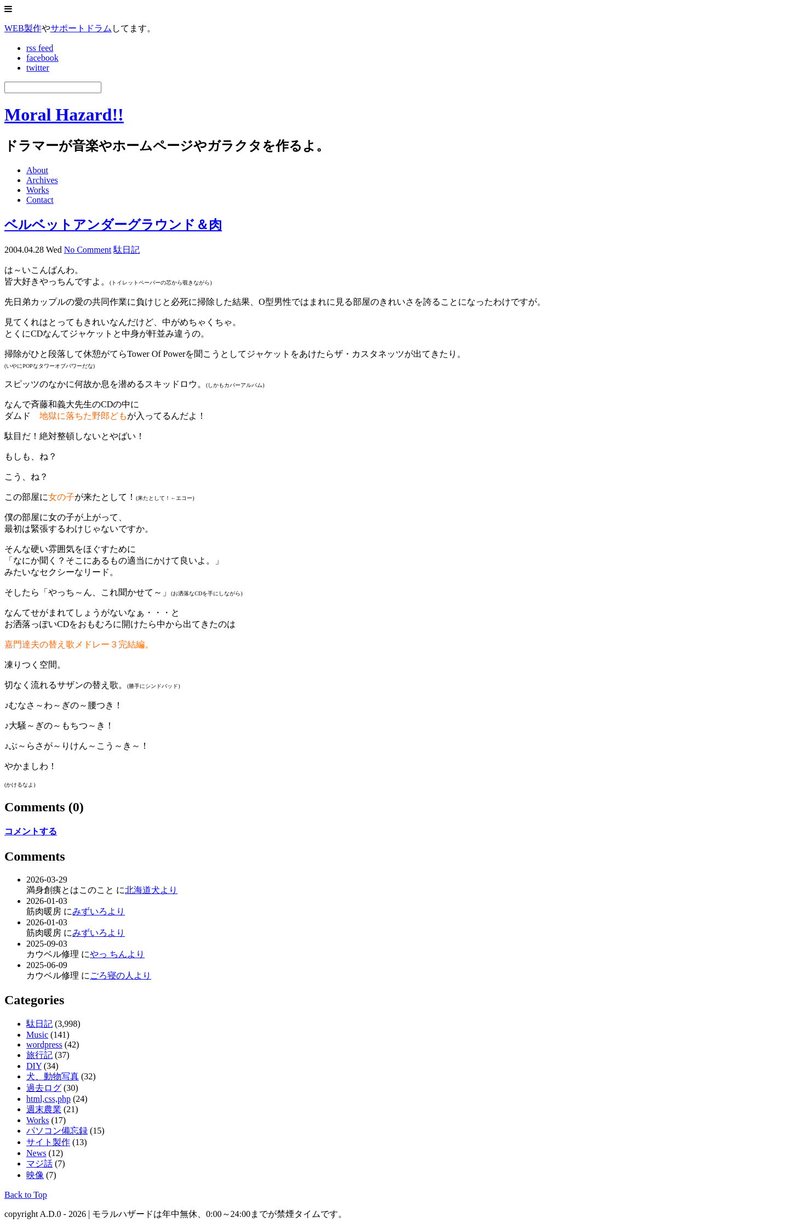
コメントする (30, 831)
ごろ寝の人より (120, 975)
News (36, 1153)
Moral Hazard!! (64, 114)
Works (37, 190)
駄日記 (126, 249)
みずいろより (98, 911)
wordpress (44, 1044)
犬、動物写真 (52, 1076)
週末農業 (43, 1109)
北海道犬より (151, 890)
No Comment (88, 249)
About (37, 170)
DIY (34, 1066)
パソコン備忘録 (57, 1130)
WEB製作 (23, 28)
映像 (35, 1175)
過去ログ (43, 1088)
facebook (42, 57)
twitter (37, 67)
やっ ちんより (117, 954)
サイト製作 (48, 1142)
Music (37, 1034)
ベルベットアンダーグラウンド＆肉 (113, 225)
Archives (42, 180)
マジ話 (39, 1163)
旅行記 (39, 1055)
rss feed (39, 48)
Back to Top (25, 1194)
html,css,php (48, 1098)
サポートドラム (81, 28)
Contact (40, 199)
